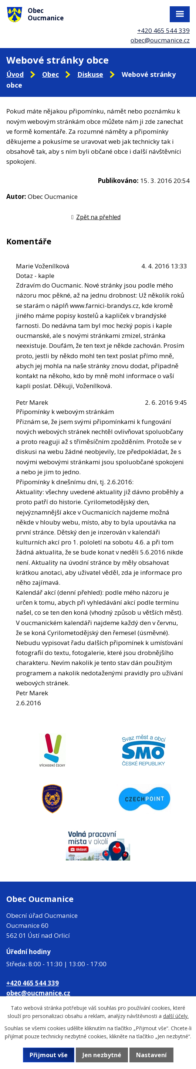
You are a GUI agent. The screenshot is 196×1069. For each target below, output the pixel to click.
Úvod (15, 74)
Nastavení (151, 1055)
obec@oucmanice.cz (160, 40)
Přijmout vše (49, 1055)
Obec (50, 74)
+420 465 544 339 (163, 30)
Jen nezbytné (101, 1055)
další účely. (176, 1015)
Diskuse (90, 74)
